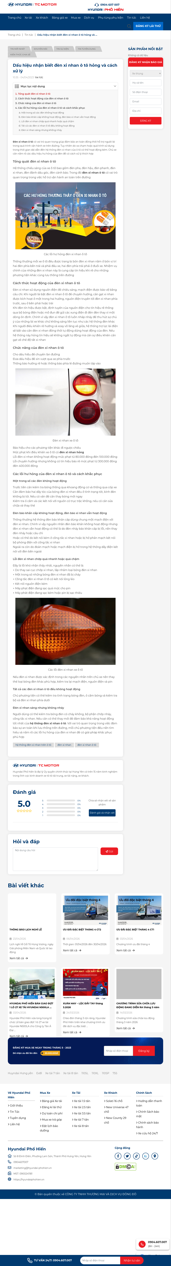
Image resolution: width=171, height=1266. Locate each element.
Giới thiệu (15, 1105)
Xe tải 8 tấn (70, 1073)
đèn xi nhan (64, 744)
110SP (105, 1073)
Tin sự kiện (62, 49)
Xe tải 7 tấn (52, 1073)
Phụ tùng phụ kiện (110, 17)
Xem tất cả (19, 958)
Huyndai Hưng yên (20, 1073)
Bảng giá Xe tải (51, 1101)
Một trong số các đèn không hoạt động (42, 112)
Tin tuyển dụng (87, 49)
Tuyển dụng (17, 1118)
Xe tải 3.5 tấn (81, 1113)
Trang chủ (14, 17)
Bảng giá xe (60, 17)
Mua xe (76, 17)
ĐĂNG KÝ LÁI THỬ (148, 26)
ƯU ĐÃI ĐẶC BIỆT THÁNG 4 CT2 (82, 929)
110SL (84, 1073)
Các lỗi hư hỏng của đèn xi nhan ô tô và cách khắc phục (51, 107)
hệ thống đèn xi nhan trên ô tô (33, 744)
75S (115, 1073)
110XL (95, 1073)
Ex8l (39, 1073)
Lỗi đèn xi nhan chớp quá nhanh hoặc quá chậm (47, 121)
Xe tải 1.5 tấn (81, 1101)
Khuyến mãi (40, 49)
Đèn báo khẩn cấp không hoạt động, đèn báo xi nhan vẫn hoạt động (58, 117)
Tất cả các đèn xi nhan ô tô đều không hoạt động (47, 125)
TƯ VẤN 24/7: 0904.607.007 (49, 1260)
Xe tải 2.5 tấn (81, 1107)
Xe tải (28, 17)
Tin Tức (13, 1111)
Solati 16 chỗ (113, 1101)
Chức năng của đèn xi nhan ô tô (37, 103)
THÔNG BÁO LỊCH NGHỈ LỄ (26, 929)
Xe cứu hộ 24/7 (147, 1133)
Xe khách (42, 17)
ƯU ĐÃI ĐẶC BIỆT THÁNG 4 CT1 (135, 929)
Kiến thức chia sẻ (20, 54)
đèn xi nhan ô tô (86, 744)
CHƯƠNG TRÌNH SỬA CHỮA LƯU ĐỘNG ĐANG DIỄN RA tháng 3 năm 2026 (137, 1007)
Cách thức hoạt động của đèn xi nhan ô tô (43, 98)
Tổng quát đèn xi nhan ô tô (34, 93)
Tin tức (131, 17)
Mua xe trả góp (51, 1119)
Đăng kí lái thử (50, 1107)
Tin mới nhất (17, 49)
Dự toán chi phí (51, 1113)
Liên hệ (145, 17)
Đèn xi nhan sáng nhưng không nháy (41, 130)
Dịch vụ (89, 17)
